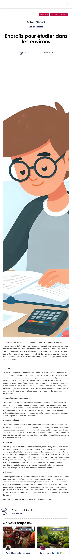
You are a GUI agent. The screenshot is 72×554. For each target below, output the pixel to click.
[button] (67, 4)
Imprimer (54, 14)
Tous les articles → (18, 513)
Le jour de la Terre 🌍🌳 (51, 553)
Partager (64, 14)
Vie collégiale (36, 26)
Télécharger (44, 14)
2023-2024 (40, 22)
